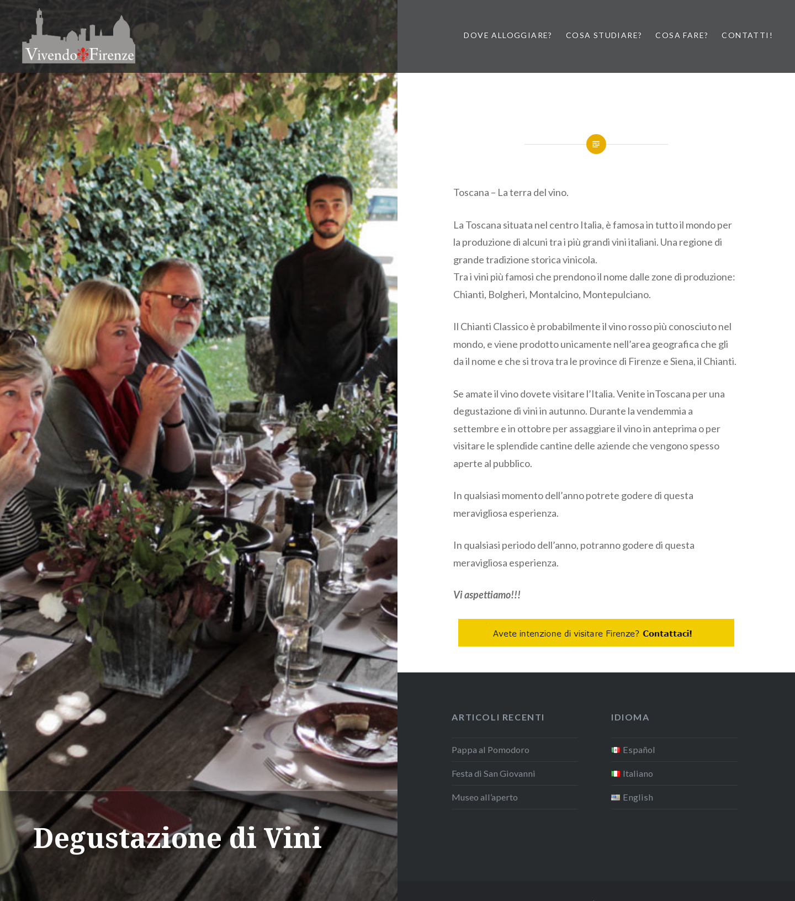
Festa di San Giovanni (494, 773)
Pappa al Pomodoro (490, 749)
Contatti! (747, 35)
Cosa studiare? (604, 35)
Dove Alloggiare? (508, 35)
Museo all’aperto (485, 797)
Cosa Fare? (681, 35)
